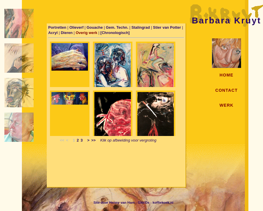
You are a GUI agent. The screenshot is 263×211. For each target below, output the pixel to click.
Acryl (53, 32)
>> (93, 140)
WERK (226, 105)
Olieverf (76, 27)
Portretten (57, 27)
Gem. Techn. (117, 27)
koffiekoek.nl (163, 202)
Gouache (95, 27)
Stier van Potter (167, 27)
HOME (226, 75)
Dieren (67, 32)
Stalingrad (141, 27)
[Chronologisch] (115, 32)
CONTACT (226, 90)
